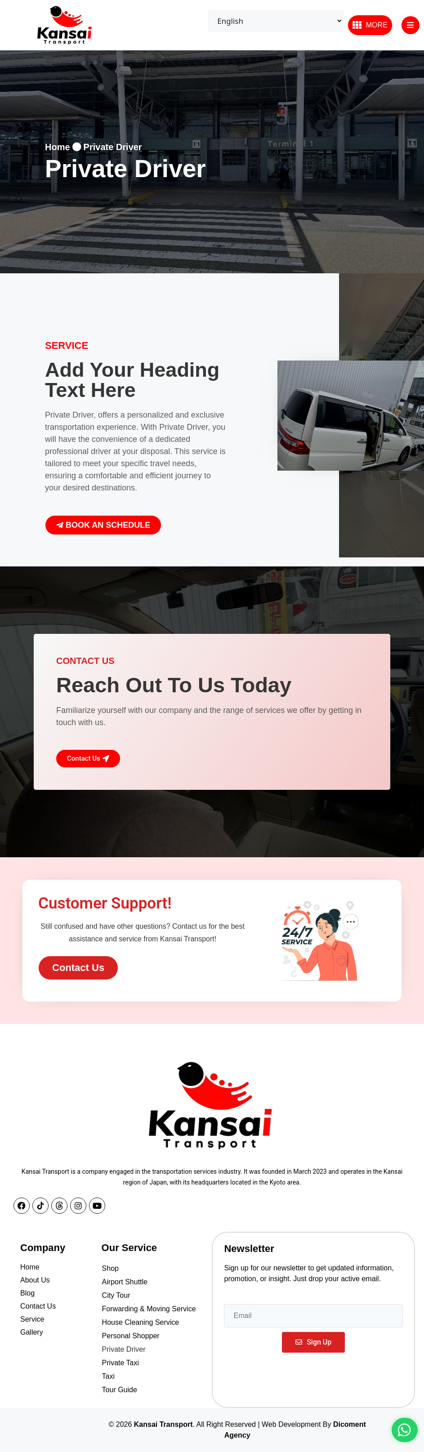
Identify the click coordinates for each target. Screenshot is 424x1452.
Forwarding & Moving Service (149, 1309)
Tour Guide (119, 1390)
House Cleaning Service (140, 1322)
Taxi (108, 1376)
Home (57, 147)
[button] (370, 25)
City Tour (116, 1295)
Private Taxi (120, 1363)
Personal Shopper (131, 1336)
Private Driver (124, 1349)
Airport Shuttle (124, 1282)
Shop (110, 1268)
